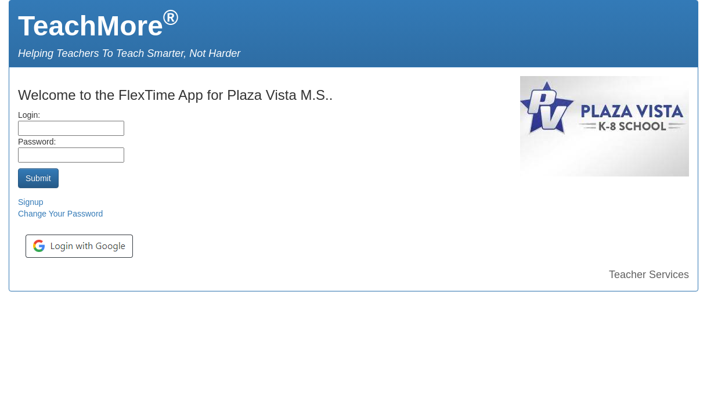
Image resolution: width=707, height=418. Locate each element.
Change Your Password (60, 213)
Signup (31, 202)
